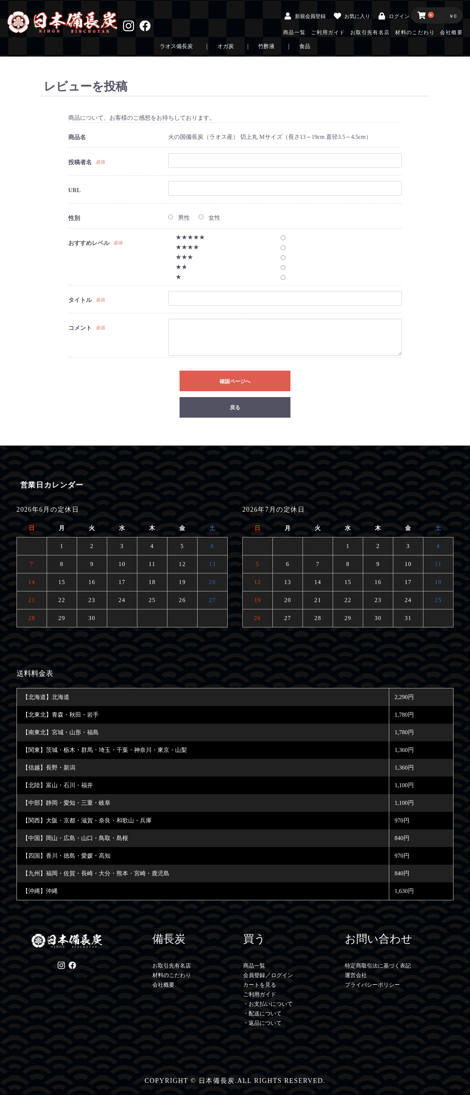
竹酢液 (266, 46)
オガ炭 (225, 46)
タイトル (80, 300)
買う (254, 939)
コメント (80, 328)
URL (74, 190)
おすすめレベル (88, 243)
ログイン (282, 975)
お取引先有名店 (370, 32)
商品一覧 (294, 32)
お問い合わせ (378, 939)
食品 (304, 46)
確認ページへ (235, 381)
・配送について (262, 1013)
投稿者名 (80, 162)
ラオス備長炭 (176, 46)
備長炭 (168, 939)
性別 (74, 218)
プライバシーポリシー (372, 985)
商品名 (77, 137)
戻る (235, 407)
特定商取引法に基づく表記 (378, 966)
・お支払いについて (268, 1004)
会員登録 (254, 975)
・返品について (262, 1023)
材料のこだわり (415, 32)
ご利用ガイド (328, 32)
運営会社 (356, 975)
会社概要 (451, 32)
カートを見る (259, 985)
